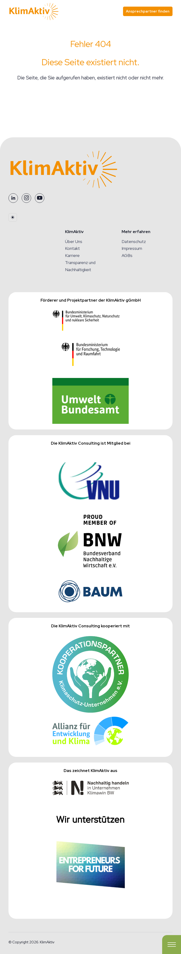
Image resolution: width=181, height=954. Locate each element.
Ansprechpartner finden (147, 11)
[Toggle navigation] (171, 944)
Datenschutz (134, 241)
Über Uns (73, 241)
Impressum (132, 248)
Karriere (72, 255)
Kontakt (72, 248)
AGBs (127, 255)
